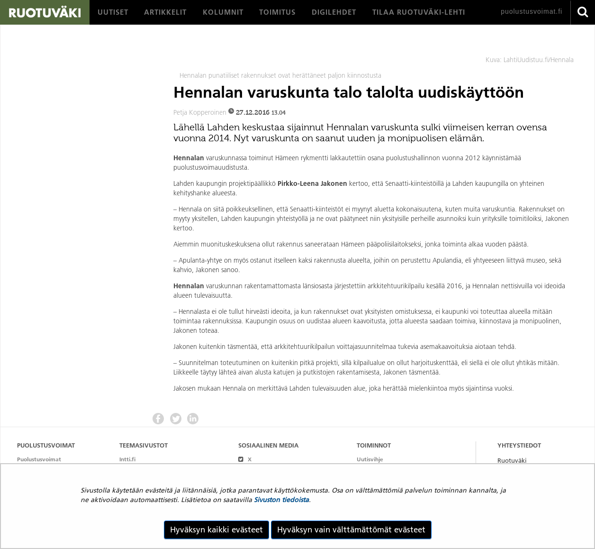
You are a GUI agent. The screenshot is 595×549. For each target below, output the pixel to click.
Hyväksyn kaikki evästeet (216, 529)
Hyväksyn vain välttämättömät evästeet (351, 529)
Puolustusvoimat (39, 459)
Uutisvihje (370, 459)
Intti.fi (127, 459)
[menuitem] (113, 12)
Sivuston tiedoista (281, 499)
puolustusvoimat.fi (531, 11)
